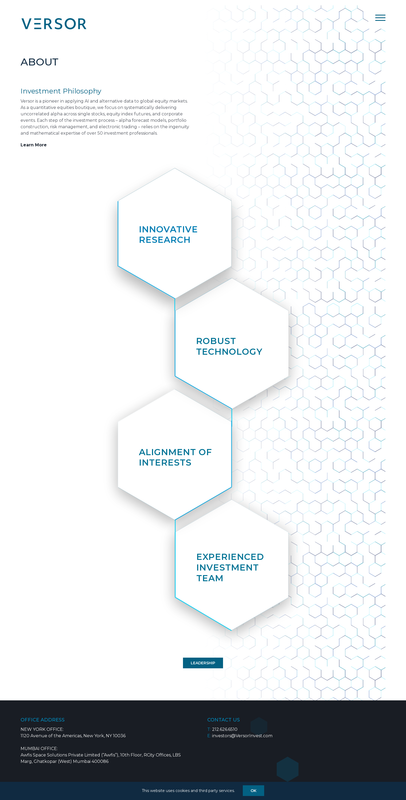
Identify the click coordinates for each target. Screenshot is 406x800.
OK (253, 790)
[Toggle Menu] (380, 18)
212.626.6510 (224, 729)
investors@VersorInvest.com (242, 735)
